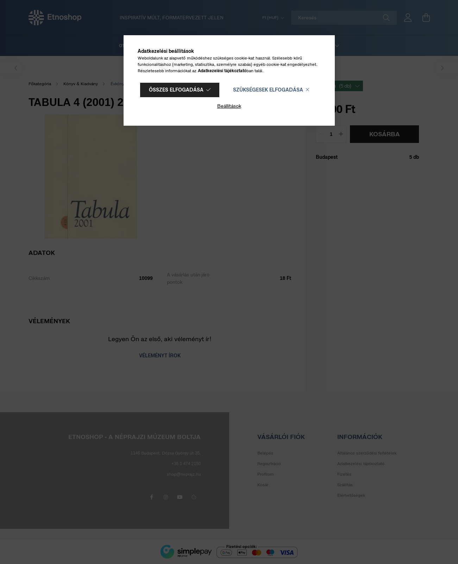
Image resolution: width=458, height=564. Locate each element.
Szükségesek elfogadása (268, 90)
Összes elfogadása (176, 90)
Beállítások (229, 106)
